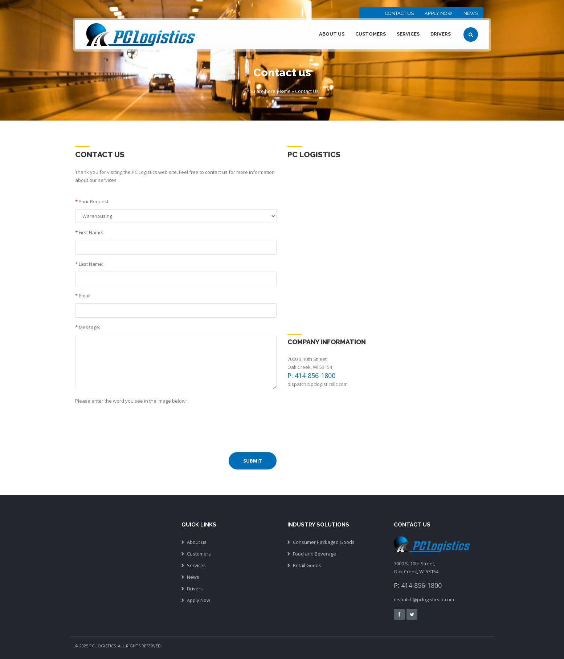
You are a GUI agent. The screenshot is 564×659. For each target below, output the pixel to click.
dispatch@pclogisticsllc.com (317, 384)
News (470, 13)
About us (197, 542)
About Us (331, 34)
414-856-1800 (421, 585)
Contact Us (399, 13)
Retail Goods (307, 565)
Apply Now (439, 13)
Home (284, 91)
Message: (87, 327)
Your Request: (92, 201)
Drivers (440, 34)
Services (408, 34)
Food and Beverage (314, 553)
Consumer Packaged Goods (324, 542)
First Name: (89, 232)
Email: (83, 295)
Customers (370, 34)
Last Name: (89, 264)
